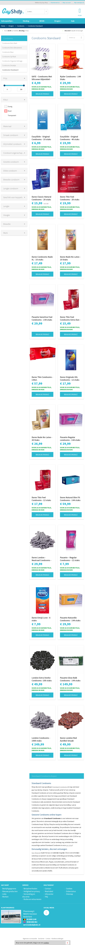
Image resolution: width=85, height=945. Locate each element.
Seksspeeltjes (7, 21)
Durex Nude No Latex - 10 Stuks (70, 258)
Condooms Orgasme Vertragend (13, 61)
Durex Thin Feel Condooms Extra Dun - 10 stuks (70, 318)
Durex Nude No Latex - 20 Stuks (42, 438)
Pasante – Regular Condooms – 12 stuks (70, 559)
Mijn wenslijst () (78, 3)
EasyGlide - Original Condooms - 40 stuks (69, 138)
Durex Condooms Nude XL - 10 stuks (42, 258)
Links (4, 894)
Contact (48, 888)
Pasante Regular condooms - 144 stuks (70, 438)
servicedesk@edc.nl (31, 925)
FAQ (46, 896)
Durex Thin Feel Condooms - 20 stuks (69, 198)
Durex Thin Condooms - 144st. (42, 378)
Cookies (69, 888)
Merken (5, 896)
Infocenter (49, 894)
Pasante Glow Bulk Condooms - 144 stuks (70, 679)
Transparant (12, 115)
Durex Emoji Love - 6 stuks (41, 619)
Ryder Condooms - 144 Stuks (70, 78)
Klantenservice (55, 3)
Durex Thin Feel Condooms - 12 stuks (41, 499)
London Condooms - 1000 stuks (41, 739)
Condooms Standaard (10, 70)
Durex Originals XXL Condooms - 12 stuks (69, 378)
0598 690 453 (30, 922)
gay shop (69, 845)
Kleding (26, 21)
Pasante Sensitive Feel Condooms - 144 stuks (42, 318)
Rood (9, 111)
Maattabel (49, 891)
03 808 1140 (29, 919)
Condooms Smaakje (9, 65)
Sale (72, 21)
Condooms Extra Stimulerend (12, 48)
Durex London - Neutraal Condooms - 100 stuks (41, 559)
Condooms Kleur (8, 52)
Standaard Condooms (59, 787)
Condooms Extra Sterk (9, 43)
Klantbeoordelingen (57, 939)
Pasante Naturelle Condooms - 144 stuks (70, 619)
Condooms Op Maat (9, 57)
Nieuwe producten (9, 891)
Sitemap (69, 894)
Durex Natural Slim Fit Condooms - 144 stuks (70, 499)
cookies (46, 943)
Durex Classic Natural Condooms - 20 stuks (41, 198)
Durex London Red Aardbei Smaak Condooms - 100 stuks (70, 739)
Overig (10, 106)
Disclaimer (41, 939)
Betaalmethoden (30, 888)
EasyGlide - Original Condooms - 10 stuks (41, 138)
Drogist (57, 21)
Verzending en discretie (28, 895)
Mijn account (66, 3)
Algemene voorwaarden (30, 939)
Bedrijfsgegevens (9, 888)
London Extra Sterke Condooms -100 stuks (42, 679)
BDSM (42, 21)
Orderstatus (71, 891)
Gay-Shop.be (36, 853)
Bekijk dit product (42, 94)
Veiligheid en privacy (32, 891)
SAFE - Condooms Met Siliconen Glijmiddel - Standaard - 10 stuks (42, 78)
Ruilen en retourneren (32, 899)
